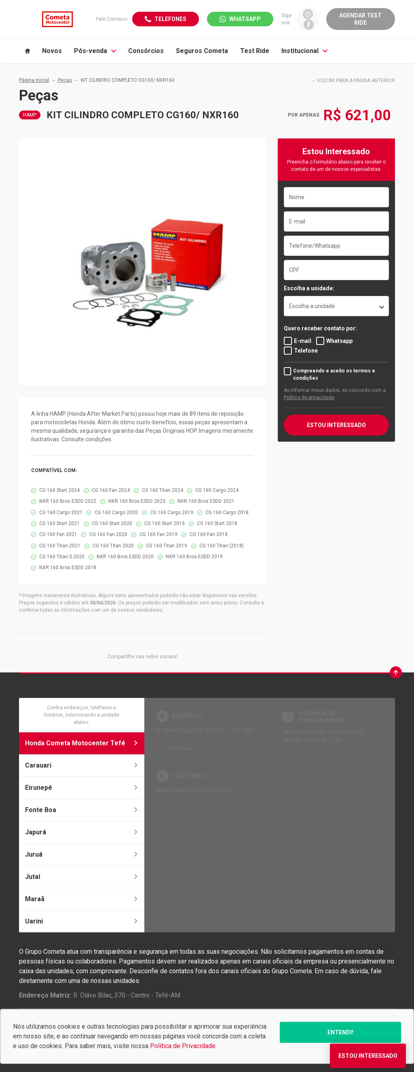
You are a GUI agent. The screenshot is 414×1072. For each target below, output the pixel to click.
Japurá (81, 832)
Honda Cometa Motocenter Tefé (81, 743)
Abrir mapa (181, 748)
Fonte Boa (81, 810)
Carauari (81, 765)
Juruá (81, 854)
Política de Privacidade (182, 1046)
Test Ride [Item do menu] (254, 51)
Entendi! (340, 1032)
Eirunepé (81, 787)
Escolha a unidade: (309, 288)
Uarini (81, 921)
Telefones (170, 19)
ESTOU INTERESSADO (336, 425)
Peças (65, 80)
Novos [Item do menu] (52, 51)
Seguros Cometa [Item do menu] (202, 51)
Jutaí (81, 877)
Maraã (81, 899)
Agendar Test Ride (360, 19)
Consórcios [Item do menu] (146, 51)
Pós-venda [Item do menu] (95, 51)
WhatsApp (245, 19)
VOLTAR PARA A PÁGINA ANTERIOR (356, 80)
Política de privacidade (309, 397)
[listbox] (336, 306)
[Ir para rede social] (308, 14)
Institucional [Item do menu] (304, 51)
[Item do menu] (27, 51)
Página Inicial (34, 80)
